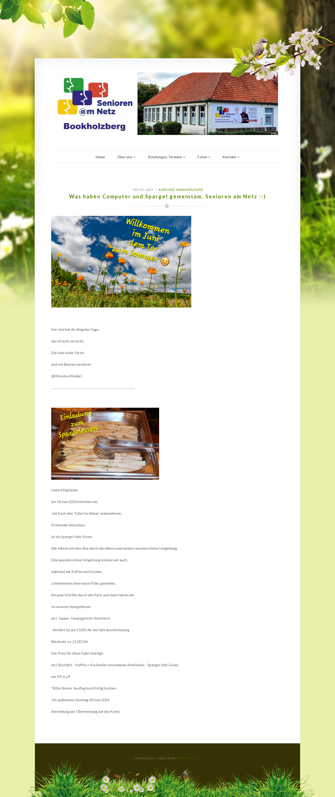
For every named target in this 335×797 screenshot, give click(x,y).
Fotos (202, 157)
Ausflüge (166, 190)
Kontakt (229, 157)
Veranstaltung (189, 190)
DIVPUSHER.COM (188, 758)
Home (100, 157)
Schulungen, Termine (165, 157)
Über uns (124, 157)
